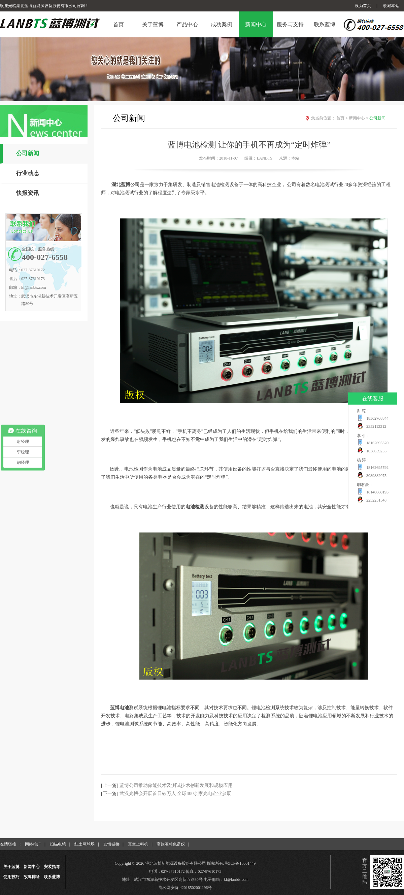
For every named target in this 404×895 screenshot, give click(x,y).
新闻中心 (359, 118)
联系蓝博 (52, 876)
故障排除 (32, 876)
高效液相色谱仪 (171, 844)
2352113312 (376, 426)
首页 (342, 118)
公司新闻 (27, 153)
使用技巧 (11, 876)
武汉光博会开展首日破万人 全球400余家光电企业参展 (176, 793)
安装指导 (52, 866)
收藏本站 (391, 5)
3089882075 (376, 475)
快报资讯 (27, 193)
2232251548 (376, 500)
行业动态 (27, 173)
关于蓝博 (11, 866)
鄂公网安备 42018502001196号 (185, 887)
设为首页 (363, 5)
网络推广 (33, 844)
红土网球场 (84, 844)
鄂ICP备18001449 (240, 863)
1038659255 (376, 451)
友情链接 (111, 844)
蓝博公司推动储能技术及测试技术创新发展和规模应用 (176, 785)
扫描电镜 (58, 844)
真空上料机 (138, 844)
